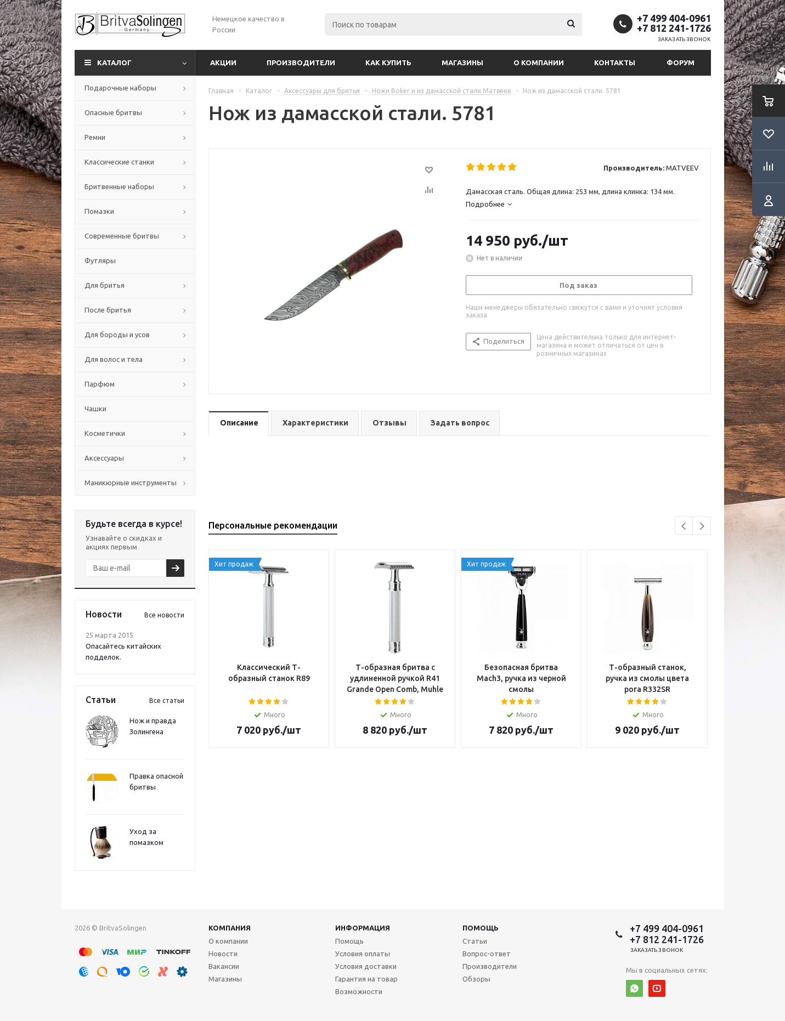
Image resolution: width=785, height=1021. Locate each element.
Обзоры (476, 979)
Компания (229, 928)
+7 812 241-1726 (674, 28)
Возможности (358, 991)
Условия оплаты (362, 953)
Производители (301, 62)
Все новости (164, 615)
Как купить (388, 62)
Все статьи (166, 700)
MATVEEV (682, 168)
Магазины (462, 62)
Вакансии (223, 966)
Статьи (474, 941)
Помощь (480, 928)
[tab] (582, 203)
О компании (538, 62)
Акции (223, 62)
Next (702, 526)
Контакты (614, 62)
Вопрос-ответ (486, 953)
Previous (684, 526)
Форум (680, 62)
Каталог (114, 62)
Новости (223, 953)
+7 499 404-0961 (674, 18)
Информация (362, 928)
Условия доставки (366, 966)
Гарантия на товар (366, 979)
